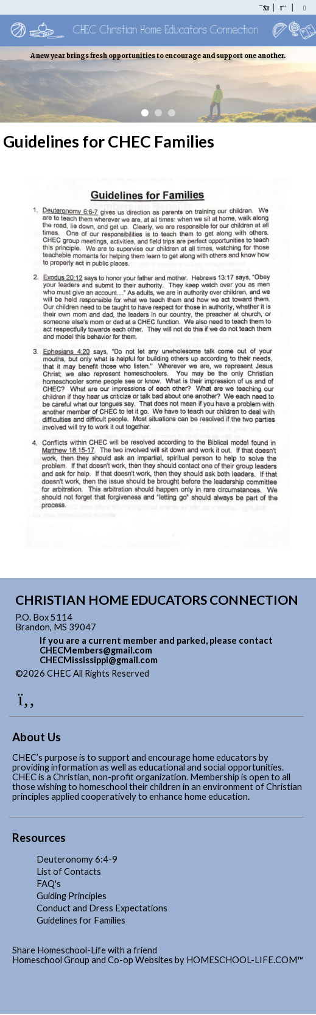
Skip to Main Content (202, 673)
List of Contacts (69, 871)
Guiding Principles (72, 896)
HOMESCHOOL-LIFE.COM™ (245, 960)
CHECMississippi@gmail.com (99, 660)
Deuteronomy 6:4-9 (77, 859)
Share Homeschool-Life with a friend (84, 950)
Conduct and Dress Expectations (102, 908)
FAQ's (49, 883)
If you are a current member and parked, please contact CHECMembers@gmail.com (156, 645)
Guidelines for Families (81, 920)
